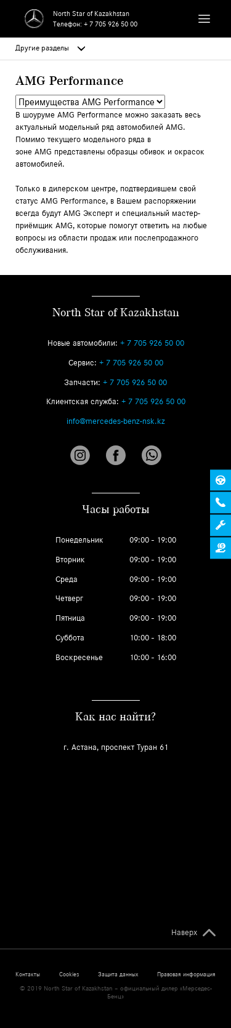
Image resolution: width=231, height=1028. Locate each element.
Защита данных (118, 974)
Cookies (69, 974)
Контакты (27, 974)
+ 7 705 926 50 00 (110, 24)
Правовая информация (186, 974)
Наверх (184, 933)
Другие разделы (50, 48)
